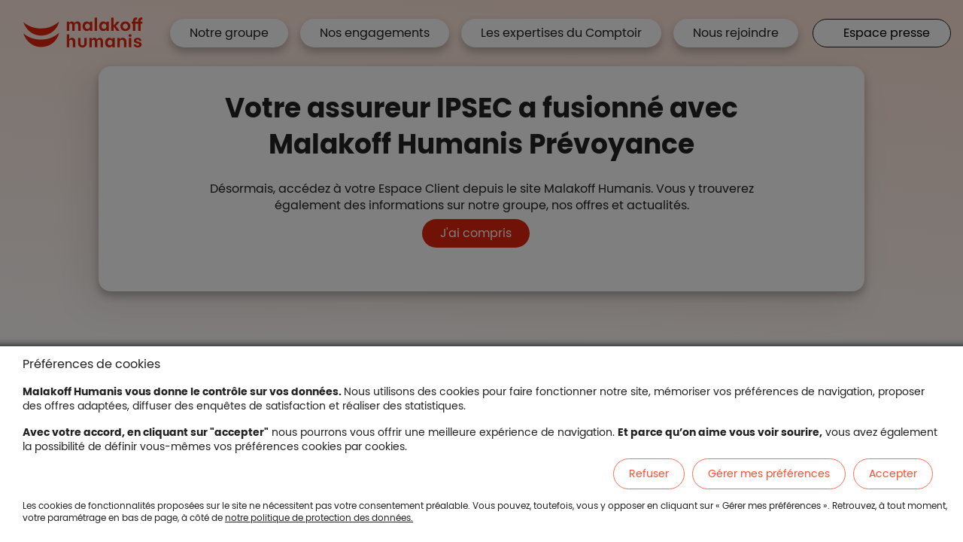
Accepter (893, 473)
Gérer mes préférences (769, 473)
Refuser (649, 473)
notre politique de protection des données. (319, 517)
